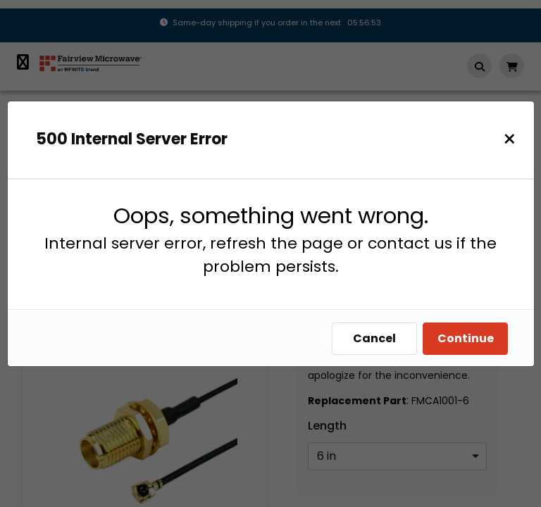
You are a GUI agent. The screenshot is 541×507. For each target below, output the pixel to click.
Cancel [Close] (377, 338)
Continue (469, 338)
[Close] (513, 139)
